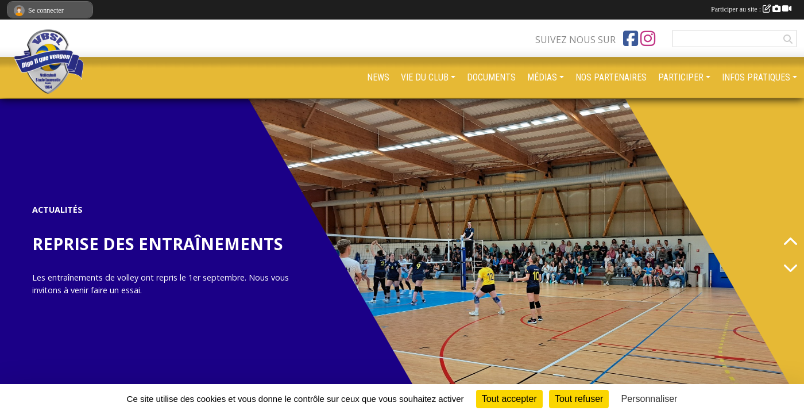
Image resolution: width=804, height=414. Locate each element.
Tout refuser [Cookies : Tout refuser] (579, 399)
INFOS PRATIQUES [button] (756, 77)
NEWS (378, 77)
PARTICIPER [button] (681, 77)
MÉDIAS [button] (542, 77)
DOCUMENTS (491, 77)
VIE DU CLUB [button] (425, 77)
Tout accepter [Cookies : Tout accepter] (509, 399)
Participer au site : (751, 9)
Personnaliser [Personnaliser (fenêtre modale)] (649, 399)
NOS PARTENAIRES (611, 77)
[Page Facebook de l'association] (630, 38)
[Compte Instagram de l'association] (647, 38)
